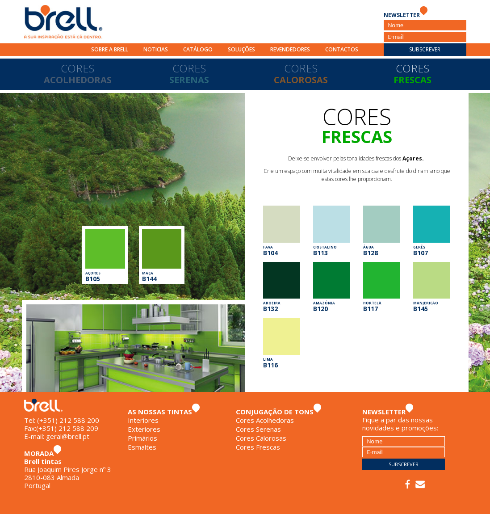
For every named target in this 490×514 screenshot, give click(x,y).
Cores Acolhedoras (265, 420)
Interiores (143, 420)
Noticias (155, 49)
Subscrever (424, 49)
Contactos (341, 49)
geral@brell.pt (67, 436)
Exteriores (144, 429)
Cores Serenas (258, 429)
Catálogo (198, 49)
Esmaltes (142, 446)
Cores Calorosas (261, 438)
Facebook (408, 484)
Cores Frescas (258, 446)
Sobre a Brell (109, 49)
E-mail (420, 484)
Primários (142, 438)
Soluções (241, 49)
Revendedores (290, 49)
